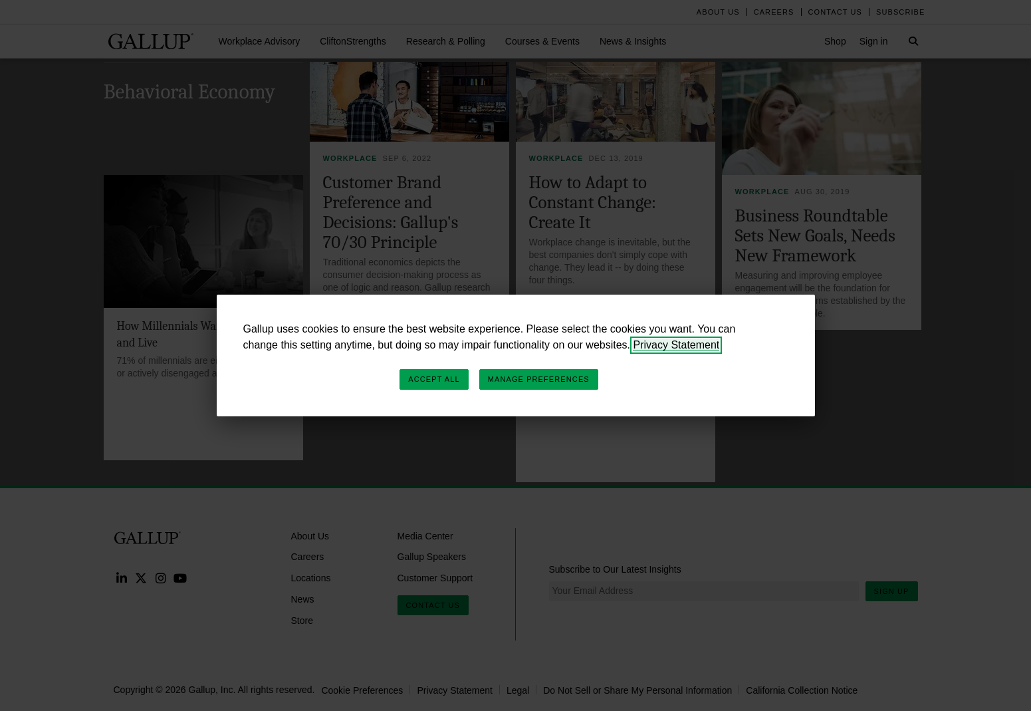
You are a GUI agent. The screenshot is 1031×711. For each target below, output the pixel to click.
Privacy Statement (676, 345)
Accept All (433, 379)
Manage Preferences (539, 379)
